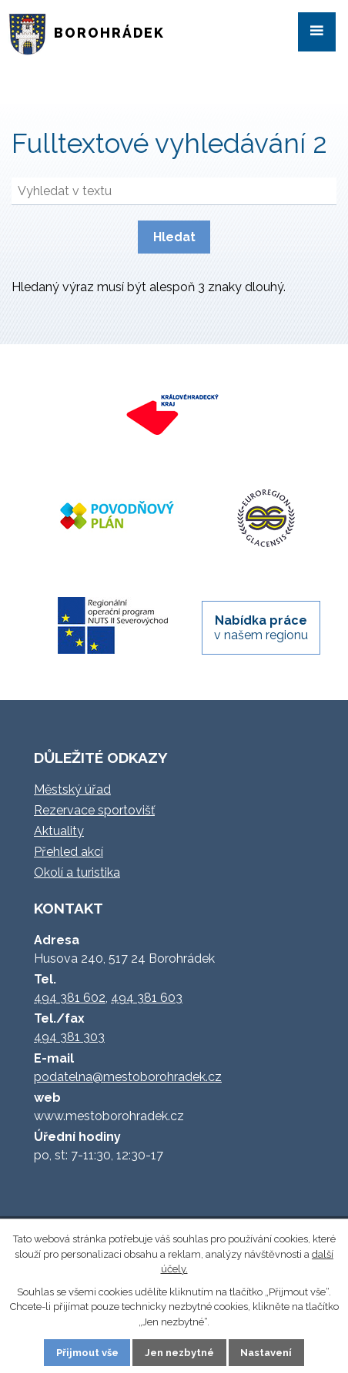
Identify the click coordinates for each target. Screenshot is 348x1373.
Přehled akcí (68, 851)
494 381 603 (146, 997)
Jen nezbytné (179, 1352)
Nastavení (266, 1352)
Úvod (33, 88)
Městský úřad (72, 789)
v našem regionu (261, 627)
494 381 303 (69, 1037)
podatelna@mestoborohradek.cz (128, 1077)
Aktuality (59, 831)
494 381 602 (69, 997)
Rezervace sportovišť (94, 810)
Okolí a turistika (77, 872)
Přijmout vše (87, 1352)
